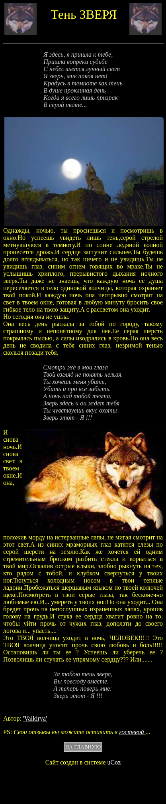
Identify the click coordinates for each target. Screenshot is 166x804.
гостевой (132, 732)
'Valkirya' (35, 718)
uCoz (114, 762)
